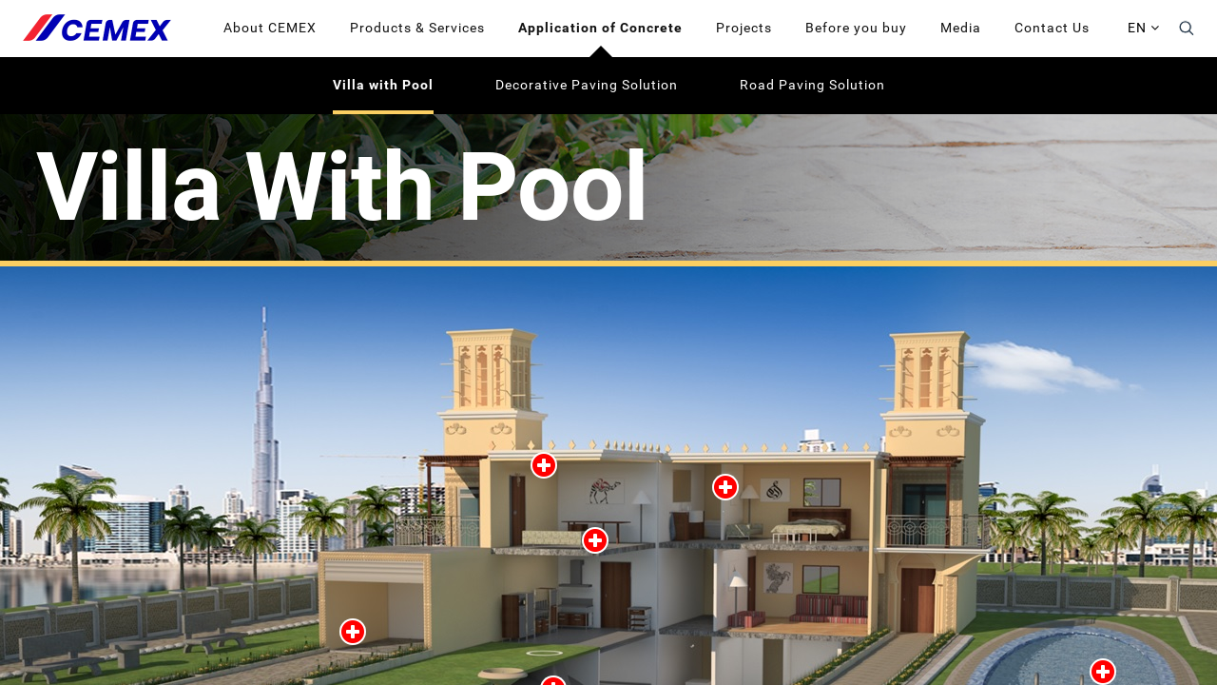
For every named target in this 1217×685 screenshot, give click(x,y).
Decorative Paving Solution (586, 84)
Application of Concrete (600, 27)
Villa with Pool (383, 84)
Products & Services (417, 27)
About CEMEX (270, 27)
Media (960, 27)
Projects (744, 27)
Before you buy (856, 27)
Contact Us (1052, 27)
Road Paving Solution (812, 84)
